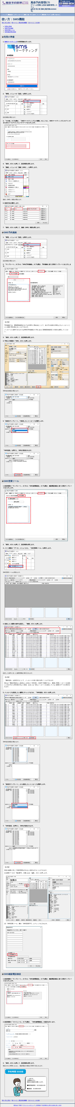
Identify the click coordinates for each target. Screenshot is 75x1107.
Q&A (34, 14)
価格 (25, 14)
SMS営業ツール (10, 30)
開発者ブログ (46, 14)
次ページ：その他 (34, 22)
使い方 (29, 14)
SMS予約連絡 (9, 28)
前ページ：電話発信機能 (19, 22)
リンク (39, 14)
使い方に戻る (6, 22)
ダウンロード (18, 14)
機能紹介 (10, 14)
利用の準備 (8, 26)
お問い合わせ (55, 14)
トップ (5, 14)
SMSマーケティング (10, 41)
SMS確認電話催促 (10, 32)
